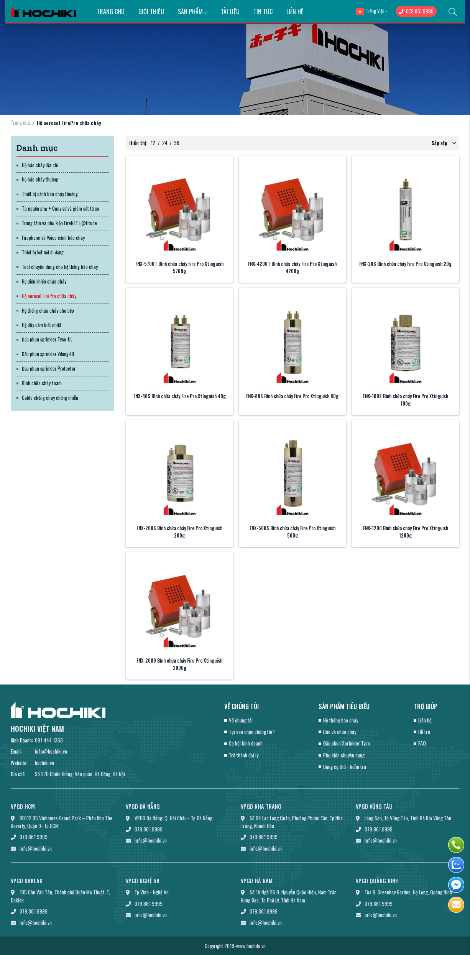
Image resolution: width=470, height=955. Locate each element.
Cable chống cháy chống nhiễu (50, 397)
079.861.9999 (416, 11)
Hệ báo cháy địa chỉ (40, 165)
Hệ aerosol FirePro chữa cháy (49, 296)
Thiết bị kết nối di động (43, 252)
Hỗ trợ (424, 732)
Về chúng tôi (241, 720)
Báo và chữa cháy (339, 732)
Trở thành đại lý (243, 755)
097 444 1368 (49, 740)
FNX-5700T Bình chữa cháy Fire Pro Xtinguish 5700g (179, 267)
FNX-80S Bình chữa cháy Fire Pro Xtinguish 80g (292, 396)
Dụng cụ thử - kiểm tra (344, 766)
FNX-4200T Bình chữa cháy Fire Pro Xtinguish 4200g (292, 267)
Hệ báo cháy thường (40, 179)
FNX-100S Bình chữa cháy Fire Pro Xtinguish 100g (405, 400)
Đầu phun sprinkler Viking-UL (48, 354)
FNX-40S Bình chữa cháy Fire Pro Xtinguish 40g (179, 396)
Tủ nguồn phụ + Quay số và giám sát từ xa (60, 208)
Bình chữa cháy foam (42, 383)
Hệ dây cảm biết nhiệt (41, 324)
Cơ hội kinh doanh (246, 743)
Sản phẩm (192, 11)
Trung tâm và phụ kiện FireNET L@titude (59, 223)
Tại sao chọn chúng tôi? (252, 732)
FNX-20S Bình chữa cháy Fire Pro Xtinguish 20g (405, 263)
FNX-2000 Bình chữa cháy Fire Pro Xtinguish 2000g (179, 664)
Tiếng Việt (370, 11)
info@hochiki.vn (51, 751)
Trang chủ (111, 11)
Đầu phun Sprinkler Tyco (346, 743)
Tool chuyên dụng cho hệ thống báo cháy (60, 267)
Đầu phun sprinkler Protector (49, 368)
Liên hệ (295, 11)
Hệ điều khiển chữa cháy (44, 281)
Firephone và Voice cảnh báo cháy (53, 237)
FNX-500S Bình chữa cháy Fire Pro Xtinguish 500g (292, 532)
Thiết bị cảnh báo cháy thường (50, 194)
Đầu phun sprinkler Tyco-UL (47, 339)
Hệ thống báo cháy (340, 720)
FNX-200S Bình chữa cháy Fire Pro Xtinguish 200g (179, 532)
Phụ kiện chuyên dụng (344, 755)
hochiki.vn (44, 763)
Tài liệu (230, 11)
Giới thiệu (151, 11)
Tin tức (263, 11)
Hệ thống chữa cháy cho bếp (48, 310)
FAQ (422, 743)
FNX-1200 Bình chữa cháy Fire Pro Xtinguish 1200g (405, 532)
